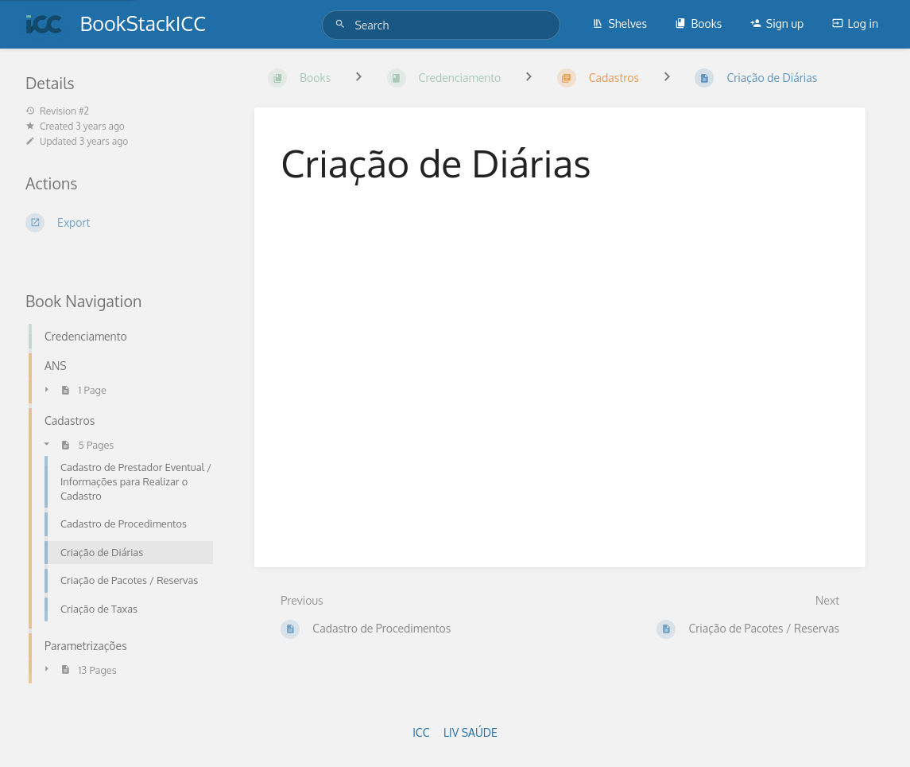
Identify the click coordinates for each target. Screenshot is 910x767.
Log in (855, 23)
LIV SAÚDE (470, 732)
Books (698, 23)
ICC (420, 732)
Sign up (777, 23)
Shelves (619, 23)
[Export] (121, 223)
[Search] (342, 24)
